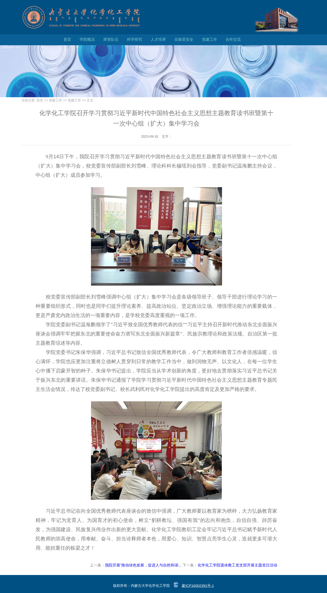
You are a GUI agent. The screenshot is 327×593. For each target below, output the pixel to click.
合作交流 (233, 39)
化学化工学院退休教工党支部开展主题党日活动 (237, 565)
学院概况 (87, 39)
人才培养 (158, 39)
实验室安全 (183, 39)
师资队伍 (110, 39)
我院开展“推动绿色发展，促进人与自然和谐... (143, 565)
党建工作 (209, 39)
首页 (67, 39)
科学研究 (134, 39)
